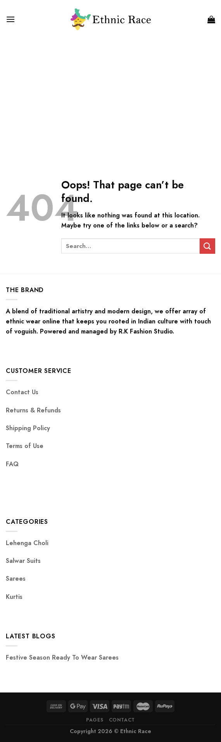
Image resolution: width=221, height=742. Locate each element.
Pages (94, 719)
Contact (122, 719)
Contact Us (22, 392)
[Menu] (10, 19)
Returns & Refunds (33, 410)
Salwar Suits (23, 560)
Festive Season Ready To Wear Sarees (62, 657)
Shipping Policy (28, 428)
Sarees (16, 578)
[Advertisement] (110, 97)
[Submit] (207, 245)
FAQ (12, 464)
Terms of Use (24, 445)
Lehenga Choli (27, 543)
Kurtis (14, 596)
